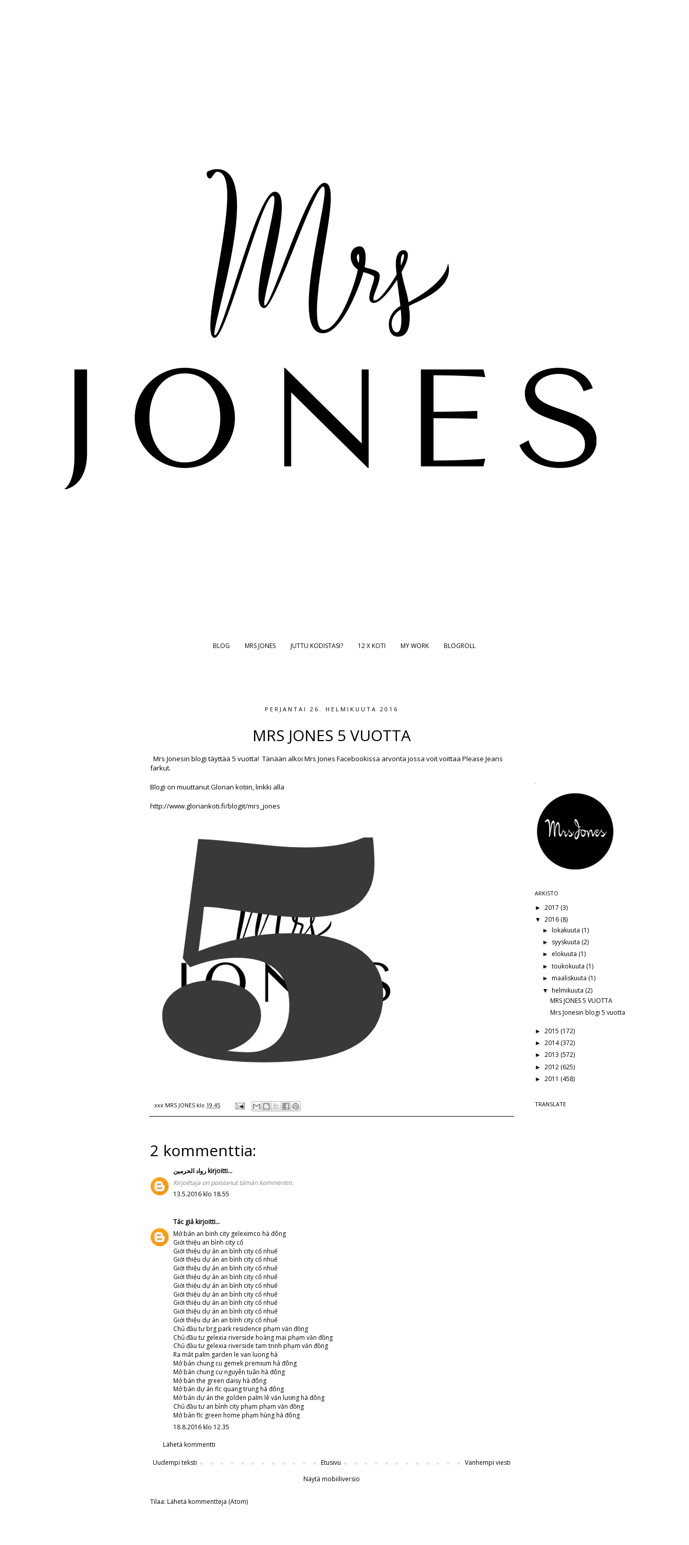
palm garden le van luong (232, 1354)
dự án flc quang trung (227, 1389)
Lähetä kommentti (189, 1444)
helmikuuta (568, 990)
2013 (552, 1054)
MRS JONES (260, 645)
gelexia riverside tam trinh (244, 1345)
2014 (552, 1042)
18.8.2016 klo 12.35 (201, 1427)
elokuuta (565, 953)
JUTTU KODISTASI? (317, 645)
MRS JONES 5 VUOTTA (581, 1000)
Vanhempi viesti (488, 1462)
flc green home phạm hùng (235, 1415)
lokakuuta (567, 930)
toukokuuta (569, 966)
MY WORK (415, 645)
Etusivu (331, 1462)
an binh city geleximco (228, 1233)
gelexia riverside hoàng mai (246, 1337)
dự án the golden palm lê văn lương (247, 1397)
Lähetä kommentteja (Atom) (207, 1501)
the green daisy (218, 1380)
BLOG (221, 645)
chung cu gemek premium (233, 1363)
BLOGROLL (460, 645)
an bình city (218, 1242)
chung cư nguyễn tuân (228, 1372)
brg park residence (234, 1328)
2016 (552, 919)
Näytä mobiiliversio (331, 1479)
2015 (552, 1031)
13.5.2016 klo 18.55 (201, 1194)
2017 (552, 907)
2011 (552, 1078)
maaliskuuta (570, 978)
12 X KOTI (372, 645)
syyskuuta (567, 942)
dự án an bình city (227, 1251)
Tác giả (183, 1221)
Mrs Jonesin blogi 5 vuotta (587, 1012)
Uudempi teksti (175, 1462)
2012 (552, 1067)
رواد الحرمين (189, 1170)
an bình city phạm (232, 1406)
